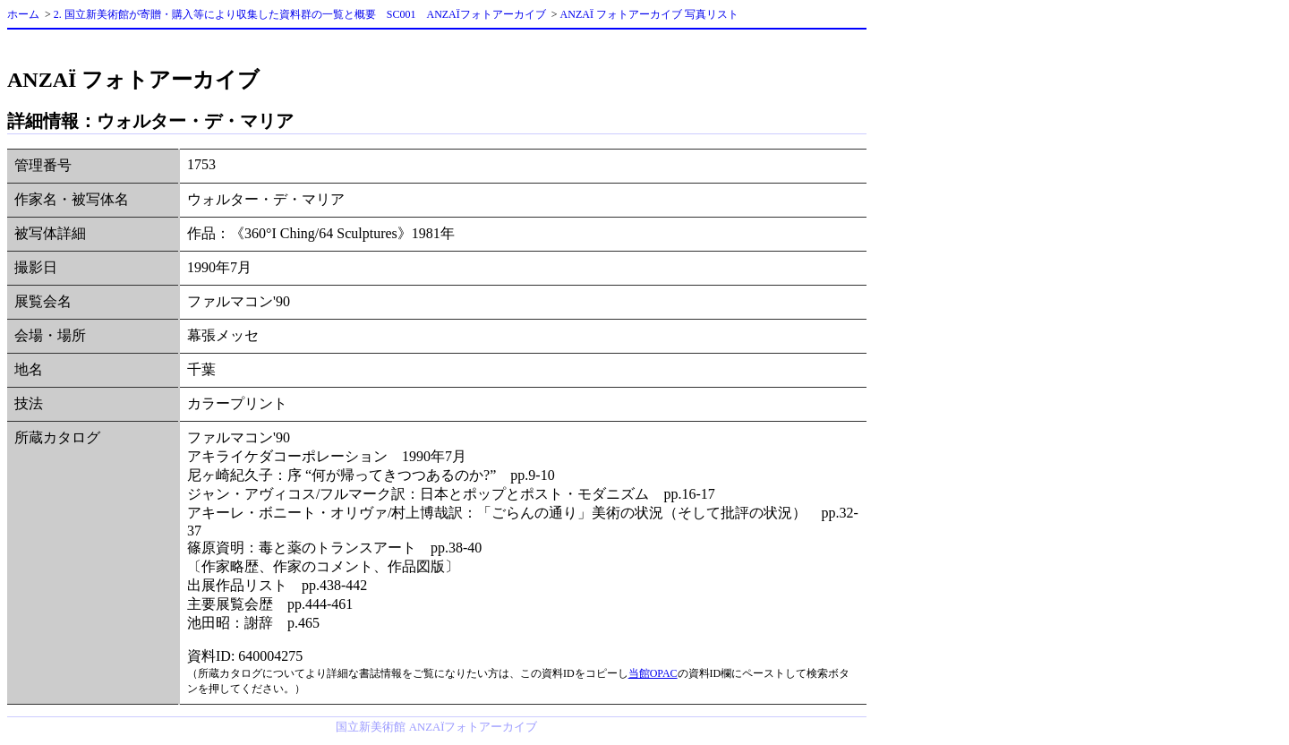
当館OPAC (653, 673)
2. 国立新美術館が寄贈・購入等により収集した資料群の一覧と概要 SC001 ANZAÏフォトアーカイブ (300, 14)
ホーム (23, 14)
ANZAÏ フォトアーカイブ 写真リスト (649, 14)
